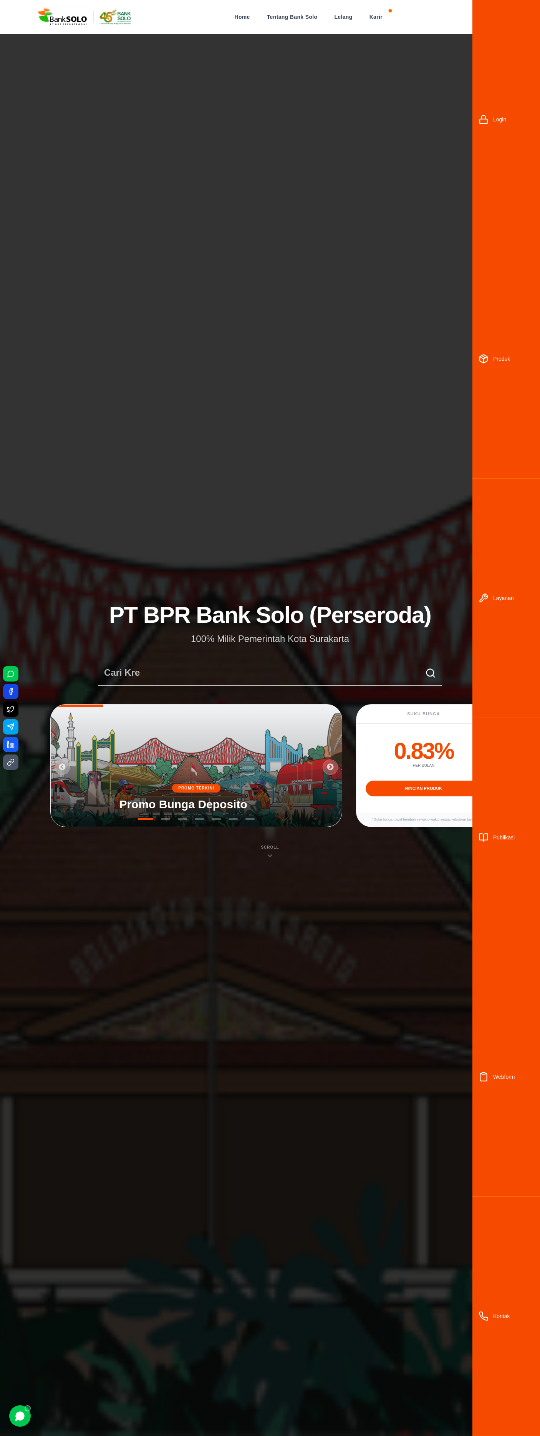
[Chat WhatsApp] (20, 1416)
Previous (62, 767)
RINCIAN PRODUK (423, 788)
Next (330, 767)
